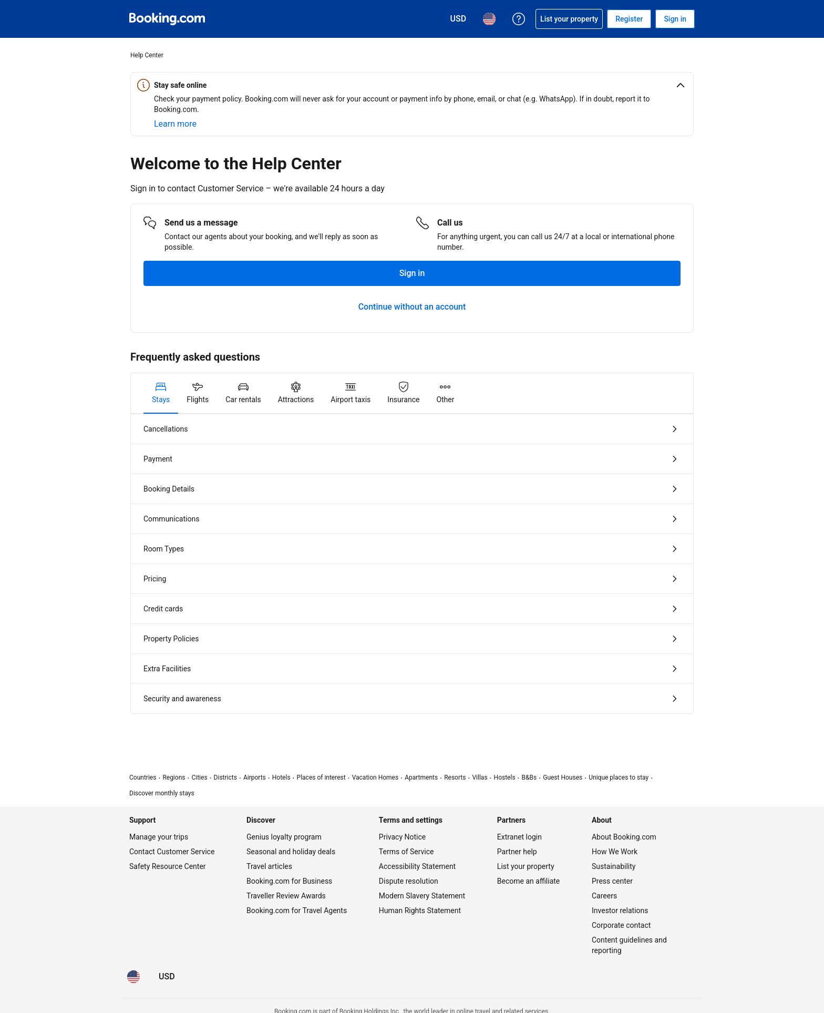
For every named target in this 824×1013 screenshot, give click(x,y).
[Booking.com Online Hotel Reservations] (167, 19)
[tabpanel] (412, 564)
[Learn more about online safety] (175, 124)
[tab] (160, 393)
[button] (412, 85)
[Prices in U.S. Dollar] (166, 976)
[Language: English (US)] (133, 976)
